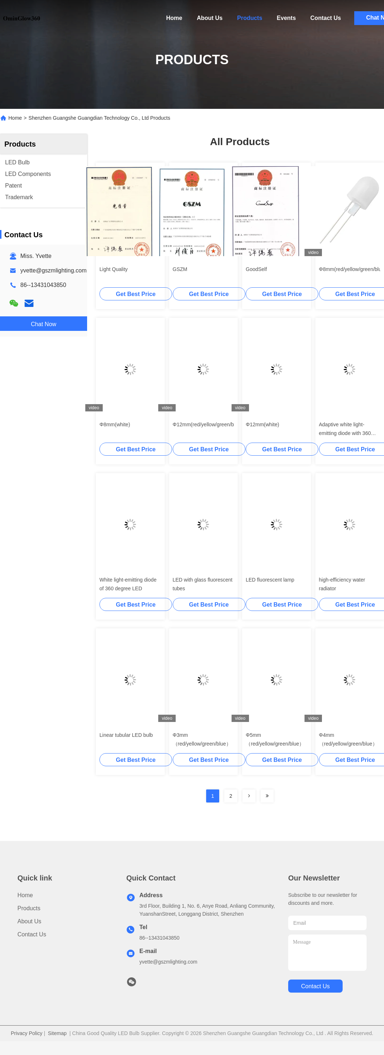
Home (174, 18)
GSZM (180, 269)
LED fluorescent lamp (270, 580)
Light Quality (113, 269)
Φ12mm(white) (262, 424)
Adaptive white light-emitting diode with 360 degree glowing (345, 433)
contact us (313, 986)
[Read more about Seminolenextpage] (249, 795)
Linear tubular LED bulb (126, 735)
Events (286, 18)
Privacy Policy (26, 1033)
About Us (209, 18)
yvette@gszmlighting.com (53, 270)
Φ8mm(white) (114, 424)
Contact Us (325, 18)
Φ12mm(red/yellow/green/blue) (207, 424)
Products (249, 18)
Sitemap (57, 1033)
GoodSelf (256, 269)
